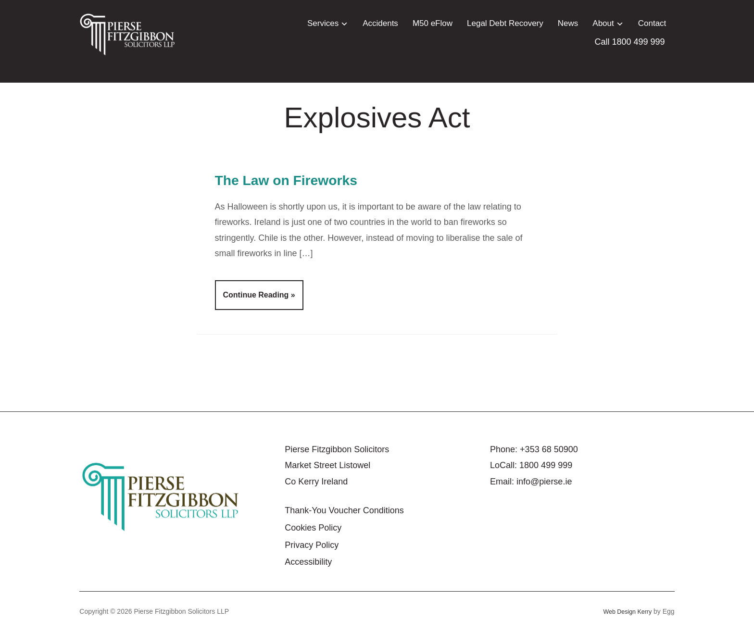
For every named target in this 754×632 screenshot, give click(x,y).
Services (323, 23)
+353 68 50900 (549, 449)
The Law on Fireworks (306, 179)
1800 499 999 (545, 465)
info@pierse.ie (544, 481)
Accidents (380, 23)
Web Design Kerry (624, 611)
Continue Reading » (259, 295)
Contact (652, 23)
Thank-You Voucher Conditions (344, 510)
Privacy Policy (312, 545)
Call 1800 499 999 (630, 42)
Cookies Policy (313, 528)
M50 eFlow (432, 23)
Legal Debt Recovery (505, 23)
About (603, 23)
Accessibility (308, 562)
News (568, 23)
